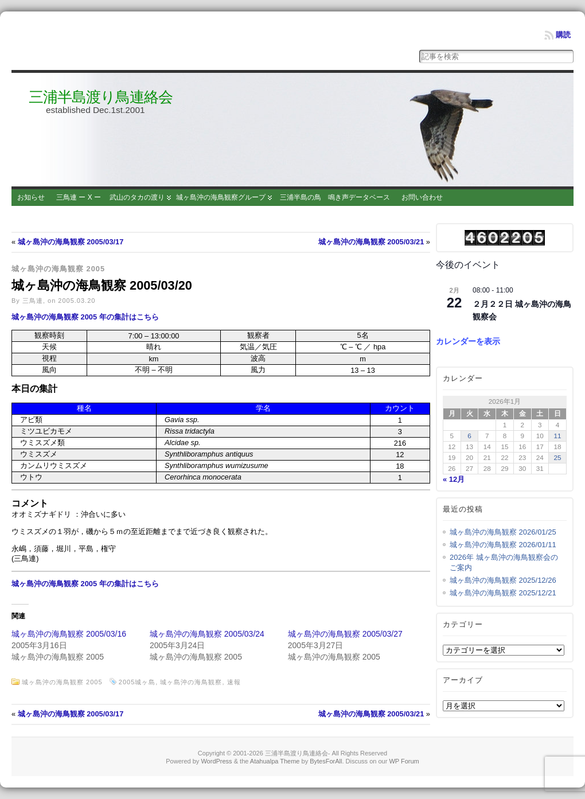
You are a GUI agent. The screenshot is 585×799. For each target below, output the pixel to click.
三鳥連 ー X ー (78, 197)
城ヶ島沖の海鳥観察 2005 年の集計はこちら (85, 317)
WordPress (216, 761)
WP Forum (404, 761)
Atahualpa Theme (275, 761)
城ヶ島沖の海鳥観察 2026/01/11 (503, 544)
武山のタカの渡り (137, 197)
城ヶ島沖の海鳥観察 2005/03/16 (68, 633)
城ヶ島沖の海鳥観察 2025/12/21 (503, 592)
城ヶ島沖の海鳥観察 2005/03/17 (71, 241)
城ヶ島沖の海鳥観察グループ (221, 197)
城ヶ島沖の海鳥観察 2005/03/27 (345, 633)
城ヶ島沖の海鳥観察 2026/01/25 (503, 532)
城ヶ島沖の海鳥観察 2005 (58, 268)
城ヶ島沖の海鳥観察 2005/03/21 (371, 241)
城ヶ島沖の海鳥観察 (191, 682)
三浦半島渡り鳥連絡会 (101, 97)
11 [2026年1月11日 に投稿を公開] (557, 435)
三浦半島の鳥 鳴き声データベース (335, 197)
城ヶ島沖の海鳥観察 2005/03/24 (207, 633)
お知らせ (31, 197)
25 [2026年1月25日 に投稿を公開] (557, 457)
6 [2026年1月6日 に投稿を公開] (469, 435)
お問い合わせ (422, 197)
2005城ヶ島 (137, 682)
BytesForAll (326, 761)
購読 (563, 34)
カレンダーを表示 (468, 341)
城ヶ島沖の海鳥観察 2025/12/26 (503, 580)
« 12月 (454, 479)
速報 (234, 682)
